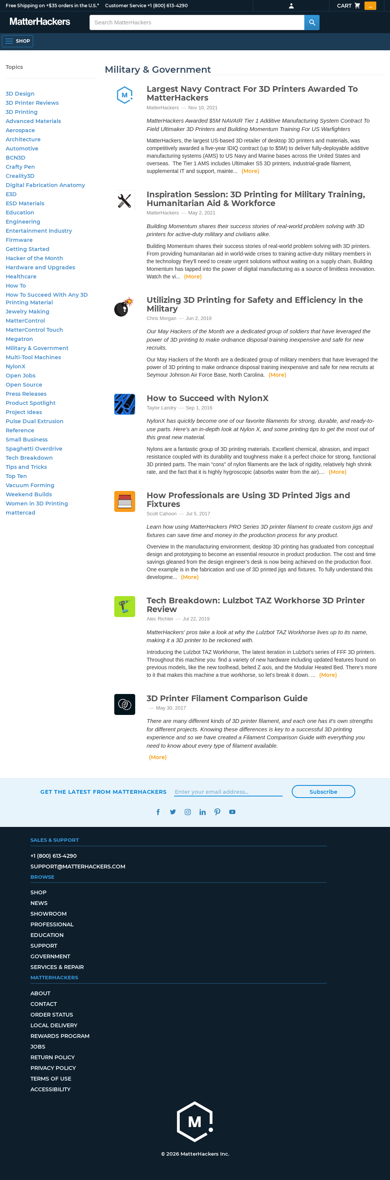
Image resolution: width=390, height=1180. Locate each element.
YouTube (232, 812)
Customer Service (125, 5)
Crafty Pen (20, 166)
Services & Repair (57, 967)
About (40, 993)
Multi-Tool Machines (33, 357)
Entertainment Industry (39, 230)
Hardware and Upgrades (40, 267)
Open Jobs (20, 375)
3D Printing (22, 112)
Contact (43, 1004)
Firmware (19, 240)
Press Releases (26, 393)
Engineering (23, 221)
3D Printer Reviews (32, 102)
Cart (356, 6)
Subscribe (323, 791)
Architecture (23, 139)
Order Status (51, 1014)
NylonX (16, 366)
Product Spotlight (31, 403)
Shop (38, 892)
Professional (52, 924)
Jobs (37, 1046)
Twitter (172, 812)
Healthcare (21, 276)
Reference (20, 430)
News (39, 903)
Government (50, 956)
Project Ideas (24, 412)
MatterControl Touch (34, 329)
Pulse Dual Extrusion (35, 421)
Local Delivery (53, 1025)
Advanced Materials (33, 121)
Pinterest (217, 812)
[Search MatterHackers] (312, 22)
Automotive (22, 148)
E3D (11, 194)
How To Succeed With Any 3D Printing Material (47, 298)
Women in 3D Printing (37, 503)
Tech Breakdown (29, 457)
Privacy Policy (53, 1068)
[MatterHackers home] (40, 22)
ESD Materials (25, 203)
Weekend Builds (29, 494)
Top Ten (16, 476)
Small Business (27, 439)
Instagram (187, 812)
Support (43, 945)
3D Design (20, 93)
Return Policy (52, 1057)
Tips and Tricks (26, 467)
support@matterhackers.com (77, 866)
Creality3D (20, 176)
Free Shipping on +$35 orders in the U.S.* (52, 5)
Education (20, 212)
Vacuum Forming (30, 485)
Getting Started (28, 249)
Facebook (158, 812)
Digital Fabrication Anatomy (45, 185)
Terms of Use (50, 1078)
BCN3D (16, 157)
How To (16, 285)
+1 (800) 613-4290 (167, 5)
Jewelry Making (28, 311)
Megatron (19, 339)
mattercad (20, 512)
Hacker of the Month (34, 258)
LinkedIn (202, 812)
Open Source (24, 384)
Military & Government (37, 348)
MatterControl (25, 320)
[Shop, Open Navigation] (17, 41)
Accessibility (50, 1089)
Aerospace (20, 130)
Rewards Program (60, 1036)
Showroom (48, 913)
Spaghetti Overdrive (34, 448)
